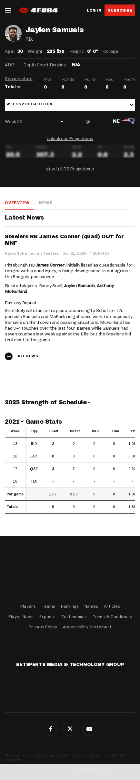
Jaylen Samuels (79, 285)
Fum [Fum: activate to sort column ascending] (115, 431)
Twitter (70, 729)
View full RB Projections (70, 169)
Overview (17, 202)
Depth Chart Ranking (44, 65)
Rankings (70, 606)
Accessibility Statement (87, 627)
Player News (21, 616)
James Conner (50, 265)
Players (28, 606)
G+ (89, 729)
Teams (48, 606)
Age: (9, 51)
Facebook (51, 729)
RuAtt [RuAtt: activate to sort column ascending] (53, 431)
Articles (112, 606)
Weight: (36, 51)
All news (28, 356)
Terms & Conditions (112, 616)
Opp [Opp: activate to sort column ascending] (34, 431)
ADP (9, 65)
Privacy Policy (43, 627)
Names (91, 606)
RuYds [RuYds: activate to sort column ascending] (75, 431)
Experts (47, 616)
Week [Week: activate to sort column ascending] (15, 431)
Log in (94, 10)
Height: (76, 51)
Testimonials (74, 616)
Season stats (19, 78)
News (46, 202)
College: (111, 51)
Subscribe (120, 10)
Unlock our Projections (70, 138)
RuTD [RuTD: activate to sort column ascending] (96, 431)
